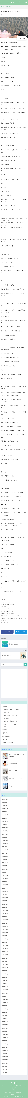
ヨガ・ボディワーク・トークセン (11, 709)
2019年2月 (5, 1037)
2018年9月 (5, 1047)
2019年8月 (5, 1021)
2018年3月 (5, 1060)
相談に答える (6, 733)
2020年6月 (5, 993)
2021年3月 (5, 964)
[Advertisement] (14, 683)
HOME (14, 1083)
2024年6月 (5, 850)
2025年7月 (5, 815)
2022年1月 (5, 932)
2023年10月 (5, 869)
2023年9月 (5, 872)
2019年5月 (5, 1028)
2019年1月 (5, 1040)
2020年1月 (5, 1005)
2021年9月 (5, 945)
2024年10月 (5, 837)
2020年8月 (5, 986)
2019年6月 (5, 1025)
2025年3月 (5, 821)
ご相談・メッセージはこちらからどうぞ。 (14, 1092)
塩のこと (4, 729)
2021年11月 (5, 939)
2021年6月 (5, 955)
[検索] (25, 664)
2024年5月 (5, 853)
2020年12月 (5, 974)
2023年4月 (5, 888)
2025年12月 (5, 799)
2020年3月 (5, 999)
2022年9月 (5, 910)
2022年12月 (5, 901)
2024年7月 (5, 846)
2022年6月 (5, 920)
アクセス (14, 1090)
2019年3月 (5, 1034)
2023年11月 (5, 866)
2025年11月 (5, 802)
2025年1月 (5, 827)
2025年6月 (5, 818)
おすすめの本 (6, 736)
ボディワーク (7, 712)
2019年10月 (5, 1015)
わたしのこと (6, 739)
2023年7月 (5, 878)
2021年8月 (5, 948)
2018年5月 (5, 1053)
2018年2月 (5, 1063)
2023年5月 (5, 885)
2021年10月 (5, 942)
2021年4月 (5, 961)
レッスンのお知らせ (7, 742)
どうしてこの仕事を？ (14, 1094)
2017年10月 (5, 1072)
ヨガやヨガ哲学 (8, 718)
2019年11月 (5, 1012)
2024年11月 (5, 834)
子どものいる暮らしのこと (9, 721)
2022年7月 (5, 916)
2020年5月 (5, 996)
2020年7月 (5, 990)
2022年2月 (5, 929)
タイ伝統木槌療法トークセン (11, 715)
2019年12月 (5, 1009)
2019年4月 (5, 1031)
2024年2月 (5, 862)
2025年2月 (5, 824)
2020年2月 (5, 1002)
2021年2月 (5, 967)
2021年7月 (5, 951)
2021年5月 (5, 958)
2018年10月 (5, 1044)
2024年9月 (5, 840)
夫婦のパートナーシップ (10, 724)
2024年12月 (5, 831)
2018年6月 (5, 1050)
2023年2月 (5, 894)
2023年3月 (5, 891)
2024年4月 (5, 856)
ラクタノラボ (14, 2)
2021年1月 (5, 970)
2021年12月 (5, 936)
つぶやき (4, 706)
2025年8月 (5, 811)
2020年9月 (5, 983)
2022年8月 (5, 913)
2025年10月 (5, 805)
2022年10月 (5, 907)
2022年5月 (5, 923)
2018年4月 (5, 1056)
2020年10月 (5, 980)
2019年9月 (5, 1018)
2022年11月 (5, 904)
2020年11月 (5, 977)
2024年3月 (5, 859)
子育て (5, 727)
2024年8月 (5, 843)
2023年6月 (5, 881)
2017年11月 (5, 1069)
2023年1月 (5, 897)
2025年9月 (5, 808)
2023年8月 (5, 875)
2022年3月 (5, 926)
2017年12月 (5, 1066)
